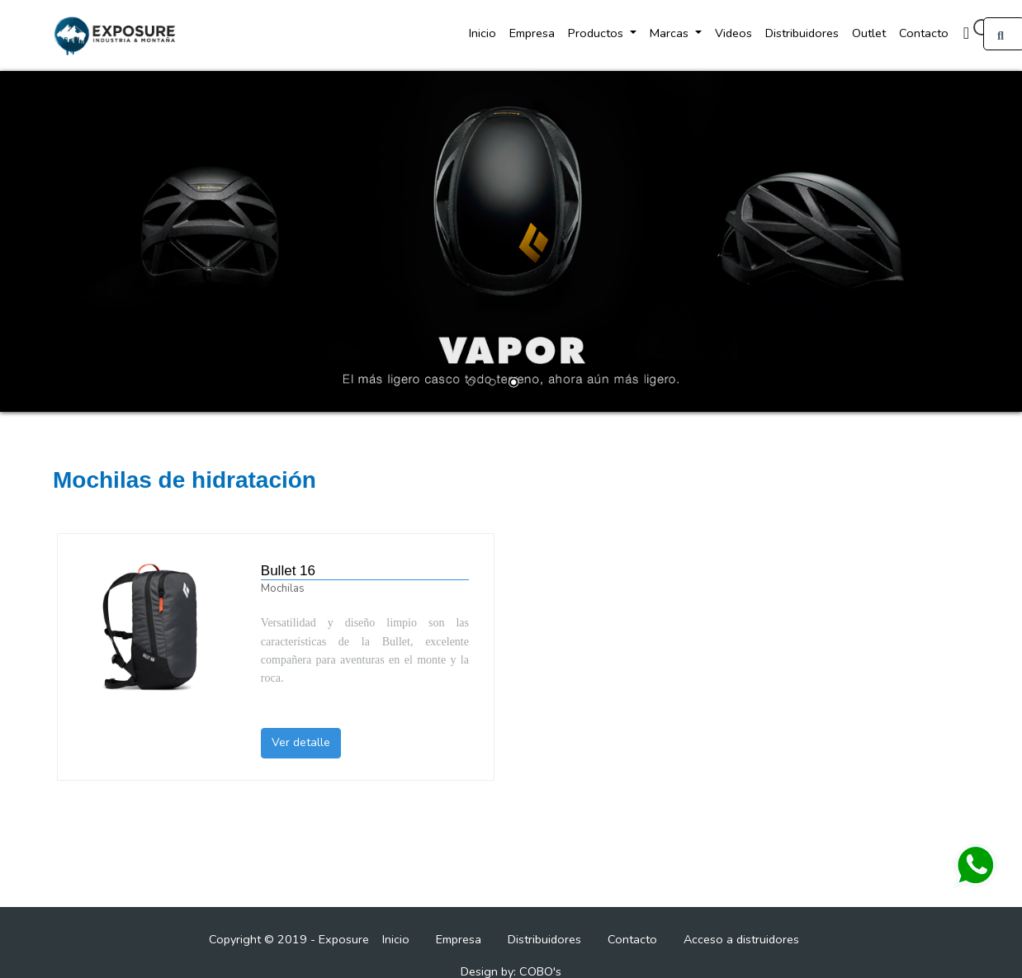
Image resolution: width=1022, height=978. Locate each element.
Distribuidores (802, 33)
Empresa (532, 33)
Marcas (671, 33)
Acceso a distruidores (741, 939)
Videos (733, 33)
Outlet (869, 33)
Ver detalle (301, 742)
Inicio (482, 33)
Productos (597, 33)
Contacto (924, 33)
